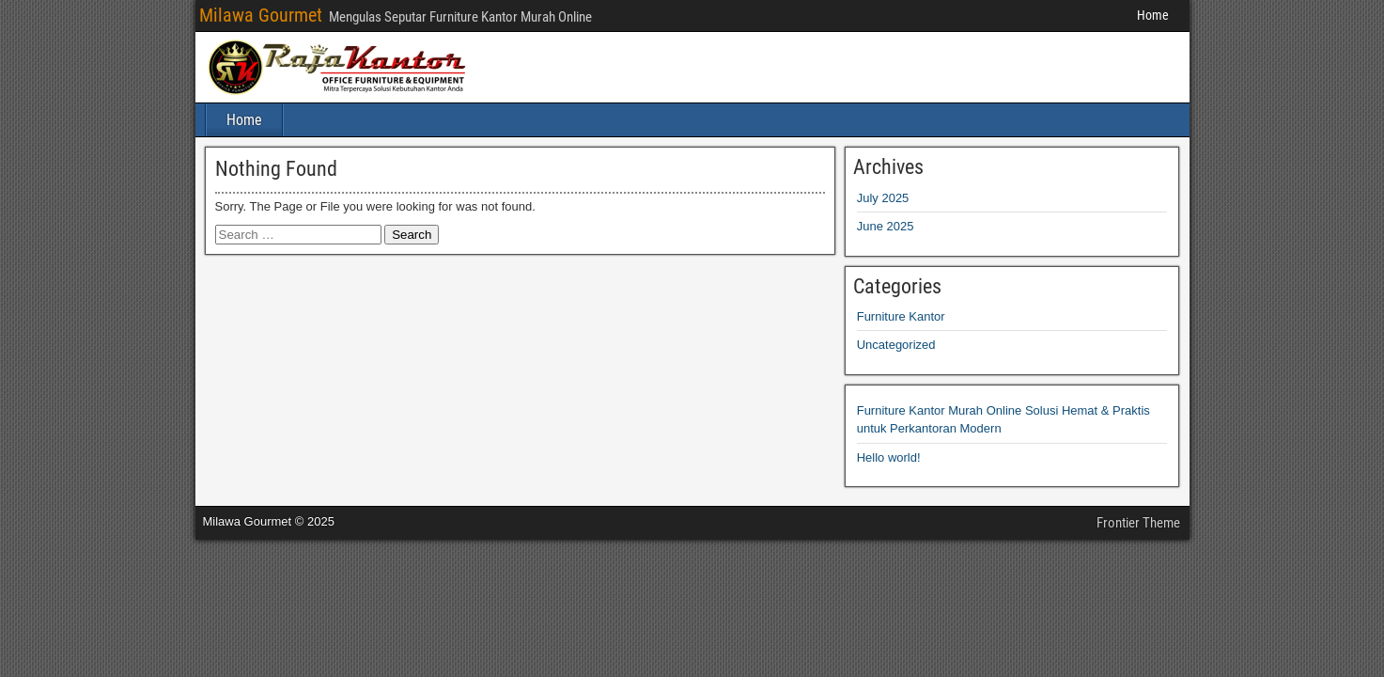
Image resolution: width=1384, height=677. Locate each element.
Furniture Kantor (901, 316)
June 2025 (885, 226)
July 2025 (883, 198)
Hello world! (889, 457)
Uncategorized (896, 345)
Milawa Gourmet (260, 15)
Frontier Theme (1138, 522)
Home (1153, 15)
